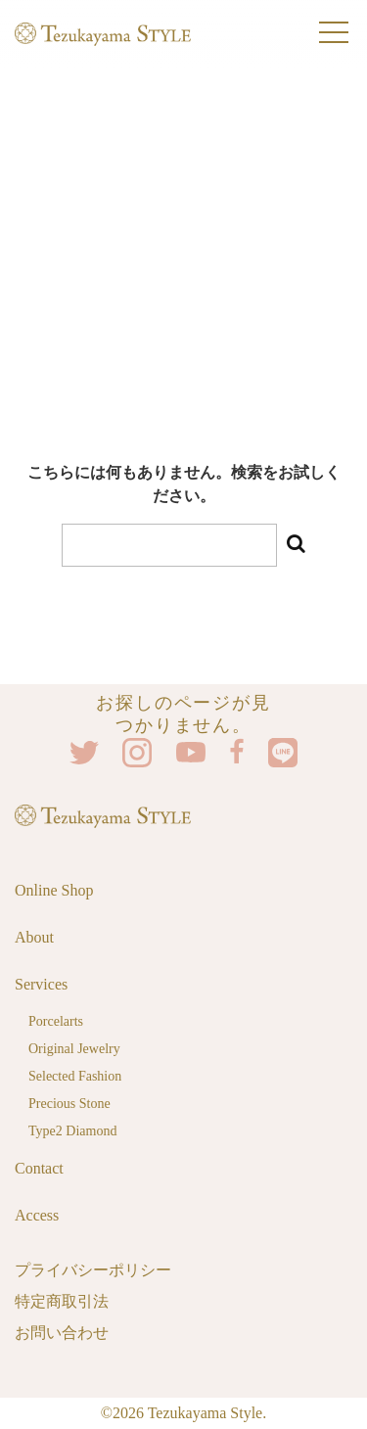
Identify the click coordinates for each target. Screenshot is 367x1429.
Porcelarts (55, 1021)
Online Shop (54, 890)
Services (41, 984)
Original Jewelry (74, 1048)
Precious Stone (69, 1103)
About (34, 937)
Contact (39, 1168)
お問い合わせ (62, 1332)
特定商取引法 (62, 1301)
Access (37, 1215)
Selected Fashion (74, 1076)
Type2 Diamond (72, 1131)
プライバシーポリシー (93, 1270)
